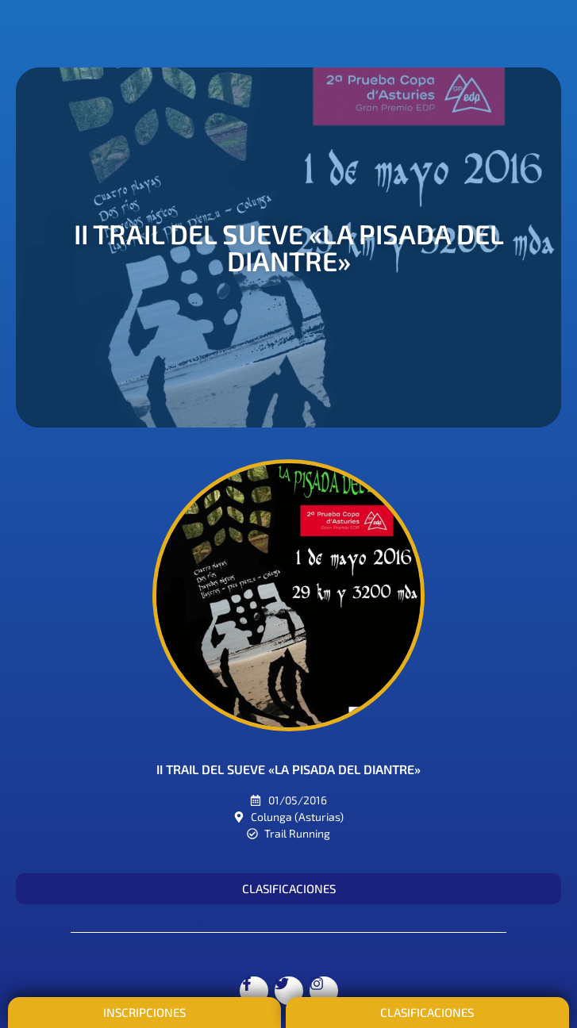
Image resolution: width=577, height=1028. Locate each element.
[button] (288, 888)
